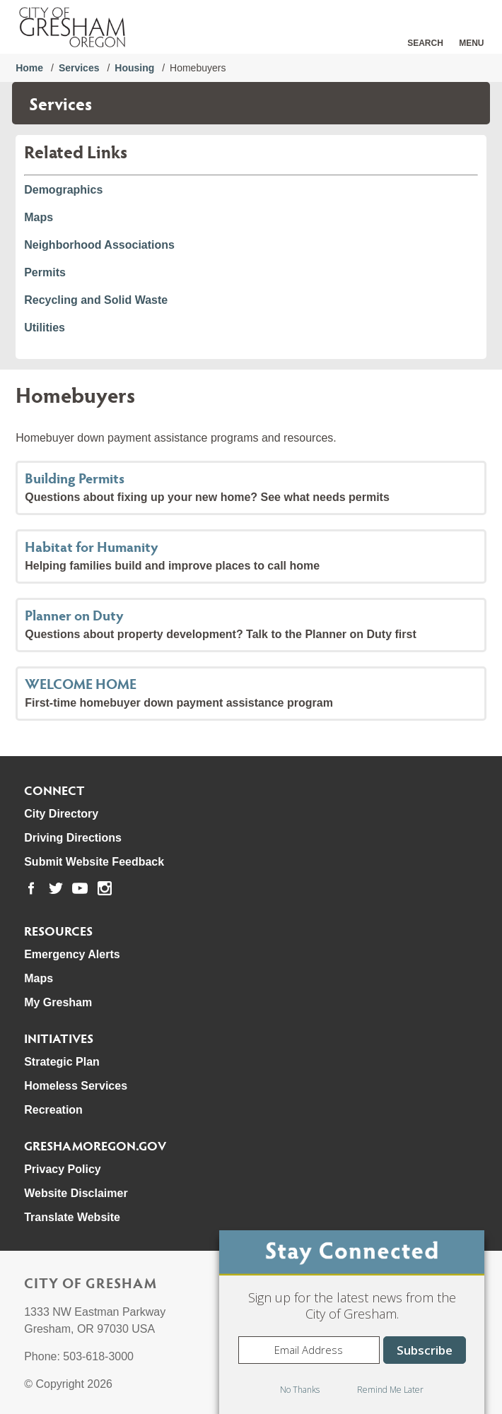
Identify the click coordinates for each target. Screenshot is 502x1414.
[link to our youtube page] (80, 888)
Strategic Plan (62, 1062)
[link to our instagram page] (105, 888)
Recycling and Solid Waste (96, 300)
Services (79, 67)
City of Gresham (90, 1282)
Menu (471, 43)
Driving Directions (73, 838)
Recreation (53, 1110)
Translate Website (72, 1217)
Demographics (63, 190)
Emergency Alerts (71, 954)
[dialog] (351, 1322)
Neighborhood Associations (99, 245)
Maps (38, 217)
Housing (134, 67)
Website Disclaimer (75, 1193)
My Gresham (58, 1002)
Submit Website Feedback (94, 862)
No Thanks (300, 1390)
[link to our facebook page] (31, 888)
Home (29, 67)
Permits (45, 272)
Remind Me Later (390, 1390)
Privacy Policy (62, 1169)
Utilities (44, 328)
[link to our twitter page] (56, 888)
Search (425, 43)
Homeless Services (75, 1086)
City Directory (61, 814)
